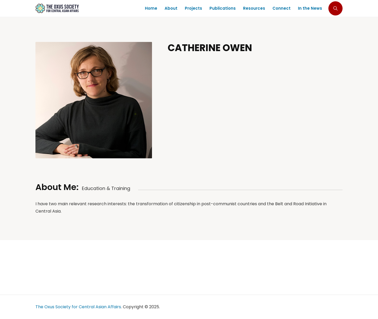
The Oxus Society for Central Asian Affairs (78, 307)
